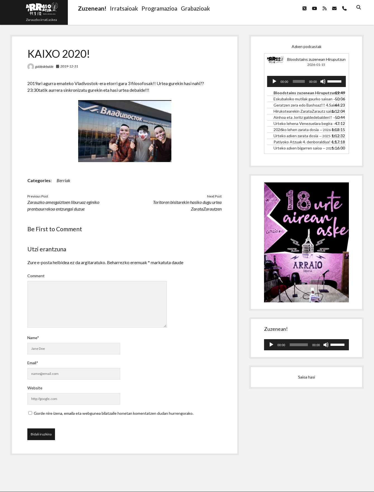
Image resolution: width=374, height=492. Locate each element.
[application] (306, 81)
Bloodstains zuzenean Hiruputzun (316, 59)
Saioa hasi (306, 377)
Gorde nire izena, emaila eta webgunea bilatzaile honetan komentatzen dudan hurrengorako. (113, 413)
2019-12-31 (69, 66)
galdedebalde (44, 66)
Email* (32, 362)
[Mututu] (323, 81)
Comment (36, 275)
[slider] (299, 81)
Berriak (63, 180)
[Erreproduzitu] (274, 81)
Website (34, 387)
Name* (33, 337)
